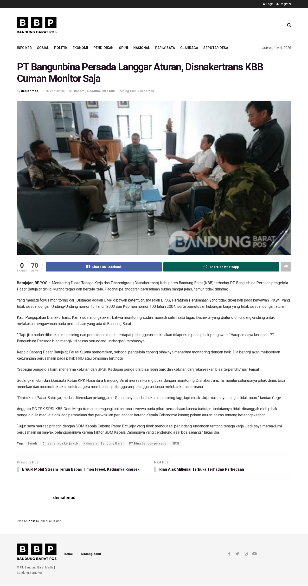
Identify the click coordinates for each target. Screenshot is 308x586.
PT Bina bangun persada (148, 443)
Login (268, 4)
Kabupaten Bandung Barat (103, 443)
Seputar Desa (215, 48)
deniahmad (29, 91)
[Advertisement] (192, 24)
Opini (123, 48)
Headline (94, 91)
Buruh (32, 443)
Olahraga (189, 48)
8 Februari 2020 (56, 91)
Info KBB (24, 48)
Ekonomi (80, 48)
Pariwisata (165, 48)
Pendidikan (103, 48)
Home (68, 554)
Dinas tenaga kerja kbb (60, 443)
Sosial (43, 48)
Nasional (141, 48)
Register (283, 4)
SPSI (175, 443)
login (31, 522)
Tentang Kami (90, 554)
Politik (60, 48)
